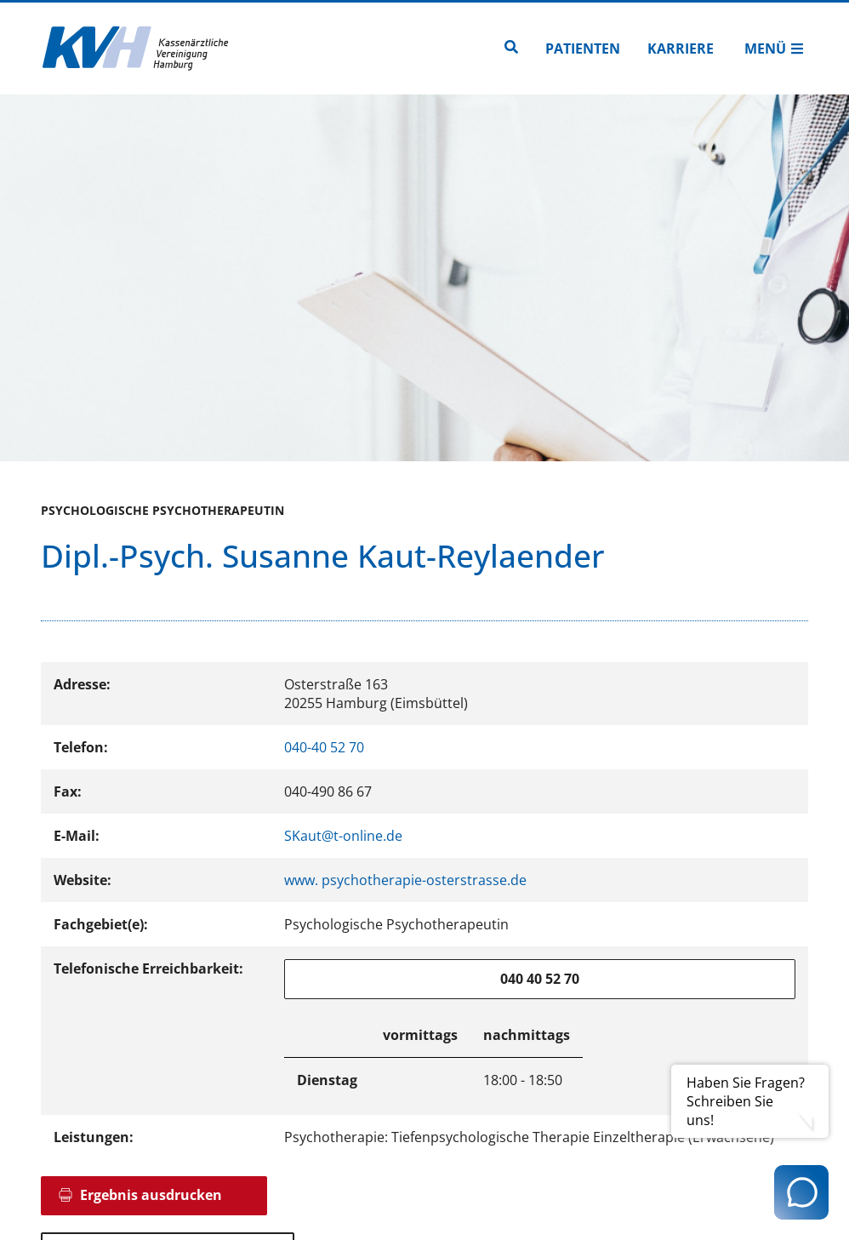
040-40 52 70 (324, 747)
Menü (774, 48)
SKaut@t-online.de (343, 835)
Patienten (582, 48)
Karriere (680, 48)
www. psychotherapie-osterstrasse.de (405, 880)
